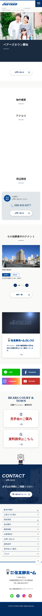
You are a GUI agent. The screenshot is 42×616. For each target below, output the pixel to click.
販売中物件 (8, 510)
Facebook (32, 372)
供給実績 (7, 519)
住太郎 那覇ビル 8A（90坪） (12, 278)
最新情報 (7, 529)
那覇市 (6, 275)
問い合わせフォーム (19, 494)
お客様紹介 (8, 534)
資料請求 (7, 544)
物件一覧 (19, 295)
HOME (4, 8)
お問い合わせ (19, 72)
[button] (15, 285)
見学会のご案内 (10, 549)
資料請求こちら (21, 439)
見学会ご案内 (21, 419)
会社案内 (7, 524)
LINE (10, 372)
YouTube (32, 381)
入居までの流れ (10, 514)
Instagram (12, 381)
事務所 (15, 275)
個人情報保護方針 (15, 589)
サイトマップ (28, 589)
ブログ (6, 554)
